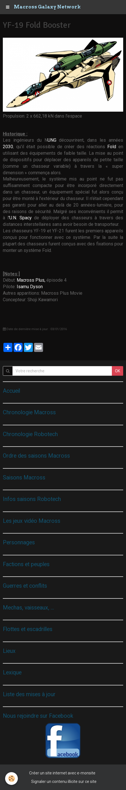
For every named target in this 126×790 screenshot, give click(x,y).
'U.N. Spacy (19, 217)
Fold (112, 146)
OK (117, 371)
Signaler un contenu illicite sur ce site (64, 781)
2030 (8, 146)
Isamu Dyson (30, 286)
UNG (53, 140)
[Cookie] (11, 778)
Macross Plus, (31, 280)
